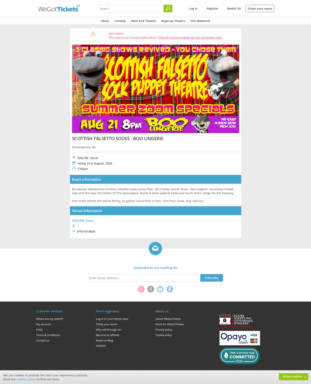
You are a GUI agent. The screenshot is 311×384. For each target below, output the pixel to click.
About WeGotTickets (168, 319)
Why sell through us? (109, 329)
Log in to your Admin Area (112, 319)
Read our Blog (104, 340)
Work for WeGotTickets (170, 324)
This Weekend (200, 21)
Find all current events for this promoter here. (190, 37)
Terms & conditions (48, 335)
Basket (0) (234, 8)
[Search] (168, 8)
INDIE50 (101, 346)
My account (43, 324)
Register (212, 8)
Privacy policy (164, 329)
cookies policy (26, 379)
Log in (193, 8)
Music (105, 21)
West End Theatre (143, 21)
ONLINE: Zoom (83, 220)
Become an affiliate (107, 335)
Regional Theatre (173, 21)
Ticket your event (259, 9)
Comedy (120, 21)
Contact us (42, 340)
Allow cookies (292, 376)
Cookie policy (164, 335)
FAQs (39, 329)
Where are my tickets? (49, 319)
